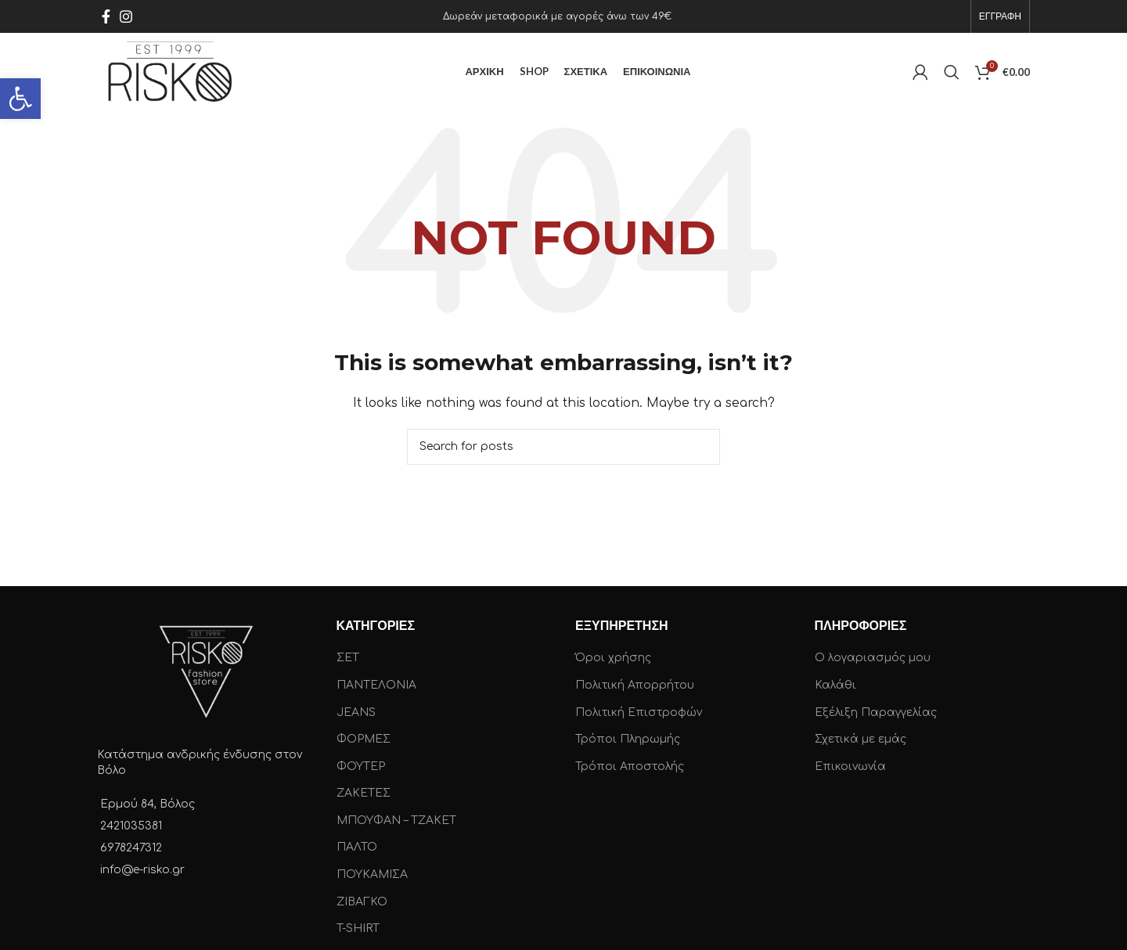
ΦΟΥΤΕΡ (361, 766)
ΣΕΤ (348, 658)
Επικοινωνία (850, 766)
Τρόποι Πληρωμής (627, 739)
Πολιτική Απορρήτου (634, 685)
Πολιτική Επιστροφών (638, 712)
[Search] (951, 72)
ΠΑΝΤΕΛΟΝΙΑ (376, 685)
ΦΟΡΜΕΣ (364, 739)
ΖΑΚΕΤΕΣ (364, 793)
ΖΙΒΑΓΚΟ (362, 902)
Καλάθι (835, 685)
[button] (20, 98)
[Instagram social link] (126, 16)
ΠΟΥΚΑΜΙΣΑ (372, 874)
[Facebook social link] (106, 16)
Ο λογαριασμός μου (873, 658)
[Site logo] (170, 71)
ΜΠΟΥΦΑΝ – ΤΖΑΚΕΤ (396, 820)
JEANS (356, 712)
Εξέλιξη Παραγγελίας (876, 712)
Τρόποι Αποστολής (629, 766)
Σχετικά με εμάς (860, 739)
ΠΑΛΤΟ (357, 848)
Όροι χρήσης (613, 658)
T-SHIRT (358, 928)
